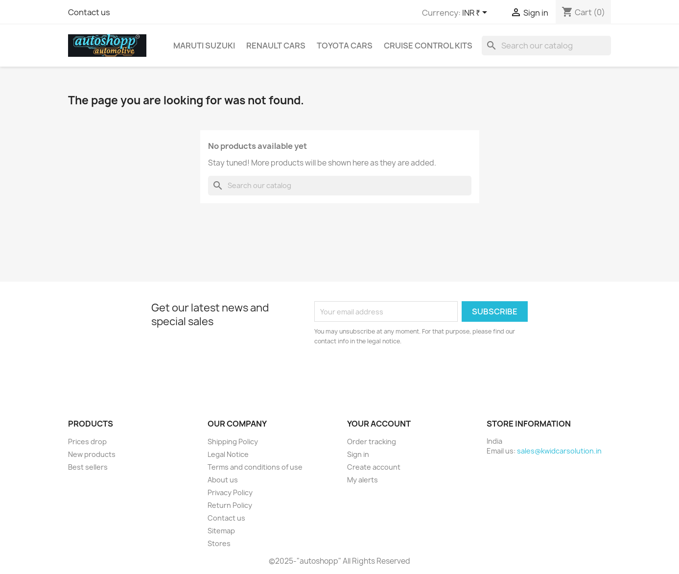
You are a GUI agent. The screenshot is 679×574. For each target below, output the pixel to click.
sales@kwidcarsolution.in (559, 450)
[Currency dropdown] (476, 13)
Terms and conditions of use (255, 467)
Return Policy (230, 505)
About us (223, 479)
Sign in (358, 454)
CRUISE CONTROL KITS (428, 45)
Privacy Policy (230, 492)
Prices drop (87, 441)
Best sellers (88, 467)
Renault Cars (275, 45)
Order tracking (371, 441)
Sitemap (221, 530)
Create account (373, 467)
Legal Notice (228, 454)
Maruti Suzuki (204, 45)
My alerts (362, 479)
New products (92, 454)
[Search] (546, 45)
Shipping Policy (233, 441)
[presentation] (396, 373)
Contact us (89, 12)
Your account (379, 423)
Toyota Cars (345, 45)
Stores (219, 543)
